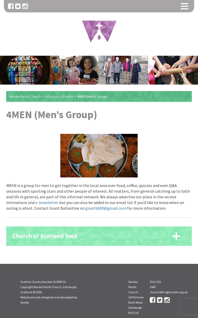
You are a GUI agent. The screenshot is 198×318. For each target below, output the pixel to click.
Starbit (24, 302)
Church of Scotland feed (44, 236)
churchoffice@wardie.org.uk (169, 292)
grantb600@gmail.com (105, 208)
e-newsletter (47, 202)
